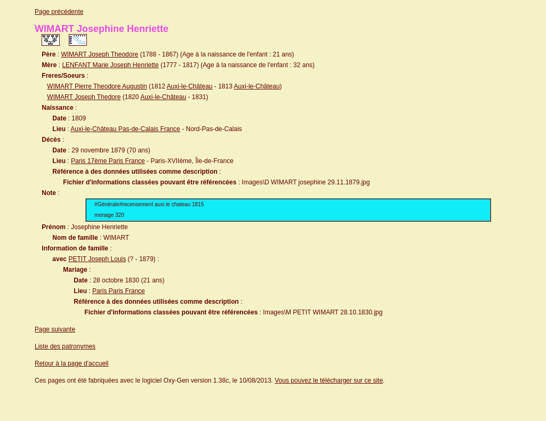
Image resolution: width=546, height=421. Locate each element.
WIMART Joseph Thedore (84, 97)
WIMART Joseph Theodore (99, 54)
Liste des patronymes (65, 346)
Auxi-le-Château (189, 86)
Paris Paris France (118, 291)
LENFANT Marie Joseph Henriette (110, 65)
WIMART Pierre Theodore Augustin (97, 86)
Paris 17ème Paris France (108, 161)
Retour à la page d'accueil (71, 363)
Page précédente (59, 11)
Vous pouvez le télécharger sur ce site (329, 380)
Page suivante (55, 329)
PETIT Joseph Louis (97, 259)
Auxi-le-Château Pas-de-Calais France (125, 129)
